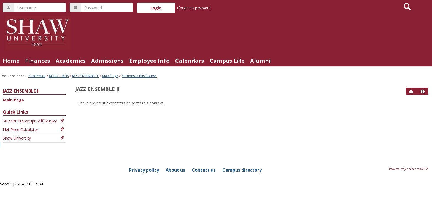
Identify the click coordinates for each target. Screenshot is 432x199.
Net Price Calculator (33, 129)
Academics (71, 60)
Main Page (110, 76)
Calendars (189, 60)
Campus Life (227, 60)
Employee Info (149, 60)
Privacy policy (144, 170)
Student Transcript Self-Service (33, 121)
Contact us (204, 170)
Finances (37, 60)
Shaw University (33, 138)
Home (11, 60)
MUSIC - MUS (59, 76)
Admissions (107, 60)
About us (175, 170)
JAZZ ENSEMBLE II (85, 76)
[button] (422, 91)
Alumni (260, 60)
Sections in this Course (139, 76)
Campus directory (242, 170)
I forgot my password (194, 8)
